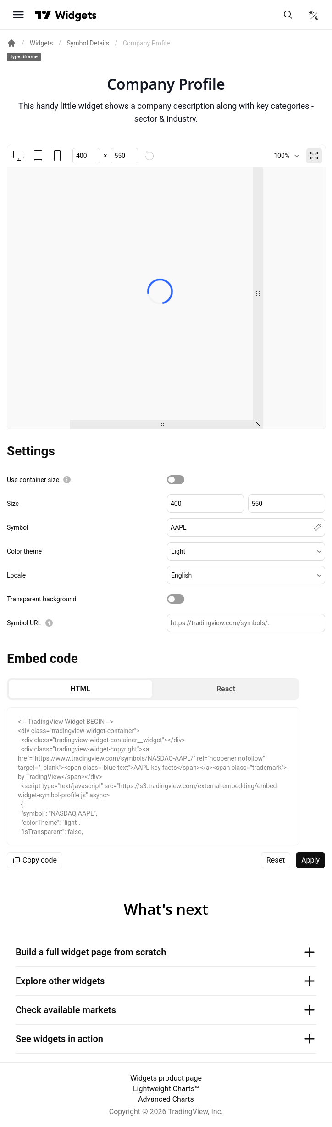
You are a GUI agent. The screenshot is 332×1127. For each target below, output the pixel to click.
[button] (246, 551)
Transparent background (42, 599)
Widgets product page (166, 1078)
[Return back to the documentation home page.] (11, 43)
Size (13, 503)
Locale (16, 575)
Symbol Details (87, 43)
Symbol (17, 527)
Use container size (33, 479)
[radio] (80, 689)
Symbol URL (24, 623)
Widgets (41, 43)
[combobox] (286, 155)
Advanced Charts (166, 1099)
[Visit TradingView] (43, 14)
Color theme (24, 551)
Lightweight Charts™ (166, 1088)
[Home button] (76, 15)
